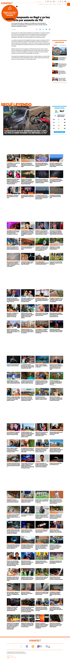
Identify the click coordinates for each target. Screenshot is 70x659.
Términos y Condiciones (11, 657)
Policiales (54, 4)
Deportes (58, 4)
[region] (35, 10)
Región (50, 4)
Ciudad (47, 4)
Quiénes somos (9, 655)
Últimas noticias (41, 4)
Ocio (62, 4)
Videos (65, 4)
